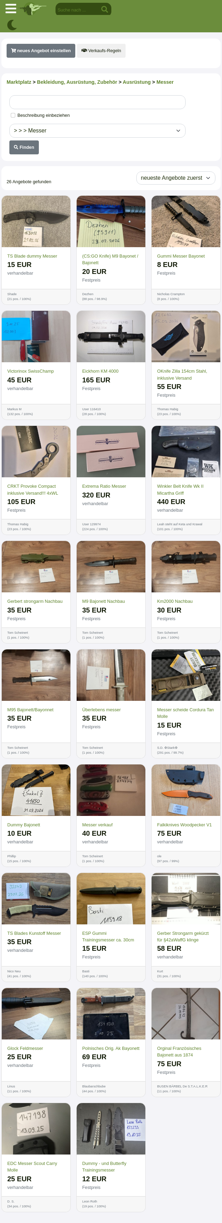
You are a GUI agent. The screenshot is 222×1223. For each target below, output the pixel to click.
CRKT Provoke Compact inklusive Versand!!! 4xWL (32, 489)
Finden (24, 147)
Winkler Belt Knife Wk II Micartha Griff (180, 489)
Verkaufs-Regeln (101, 50)
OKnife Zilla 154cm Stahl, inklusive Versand (182, 374)
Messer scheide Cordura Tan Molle (185, 713)
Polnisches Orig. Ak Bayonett (110, 1048)
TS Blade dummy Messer (32, 256)
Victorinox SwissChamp (30, 371)
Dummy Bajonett (23, 824)
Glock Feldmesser (25, 1048)
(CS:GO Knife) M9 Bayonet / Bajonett (110, 259)
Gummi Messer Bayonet (181, 256)
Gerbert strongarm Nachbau (34, 601)
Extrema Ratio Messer (104, 486)
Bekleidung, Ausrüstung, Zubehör (77, 82)
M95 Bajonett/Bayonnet (30, 709)
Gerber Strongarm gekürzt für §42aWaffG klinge (183, 936)
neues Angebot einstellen (41, 50)
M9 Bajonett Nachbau (103, 601)
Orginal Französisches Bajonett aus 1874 (179, 1052)
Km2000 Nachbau (175, 601)
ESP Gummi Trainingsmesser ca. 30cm (108, 936)
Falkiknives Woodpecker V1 (184, 824)
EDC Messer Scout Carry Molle (32, 1167)
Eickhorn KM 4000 (100, 371)
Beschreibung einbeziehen (43, 115)
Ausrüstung (137, 82)
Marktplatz (19, 82)
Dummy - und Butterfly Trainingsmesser (104, 1167)
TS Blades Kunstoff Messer (34, 933)
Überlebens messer (101, 709)
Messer (165, 82)
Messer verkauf (97, 824)
